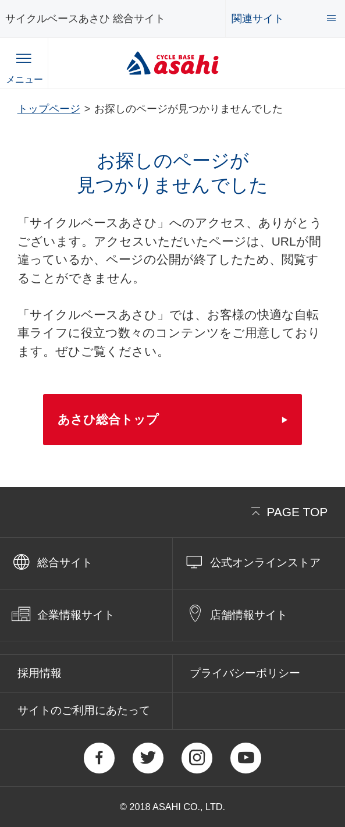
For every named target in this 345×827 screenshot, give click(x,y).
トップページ (48, 109)
